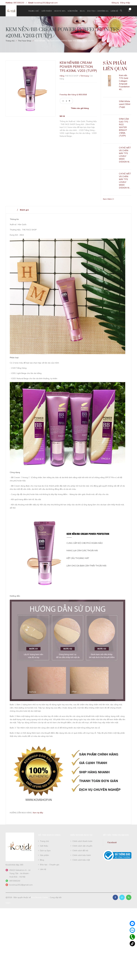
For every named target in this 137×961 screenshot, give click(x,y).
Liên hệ (43, 869)
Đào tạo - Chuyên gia (49, 865)
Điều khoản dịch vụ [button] (81, 835)
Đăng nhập (125, 2)
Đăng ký (115, 2)
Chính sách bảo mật (81, 860)
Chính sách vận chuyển (82, 846)
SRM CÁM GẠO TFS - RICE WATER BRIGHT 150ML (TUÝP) (124, 127)
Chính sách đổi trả (80, 851)
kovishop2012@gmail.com (46, 2)
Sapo (8, 903)
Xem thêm (108, 199)
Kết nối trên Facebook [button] (116, 835)
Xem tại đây (38, 813)
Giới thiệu (44, 846)
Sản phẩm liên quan (115, 66)
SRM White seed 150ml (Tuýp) (124, 104)
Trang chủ (44, 841)
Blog (42, 860)
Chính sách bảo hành (81, 855)
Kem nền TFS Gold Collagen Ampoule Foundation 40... (124, 82)
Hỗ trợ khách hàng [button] (49, 835)
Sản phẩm (44, 855)
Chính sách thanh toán (82, 841)
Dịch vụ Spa (45, 851)
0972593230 (18, 2)
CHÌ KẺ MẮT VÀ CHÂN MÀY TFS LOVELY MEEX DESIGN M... (125, 155)
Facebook (112, 842)
